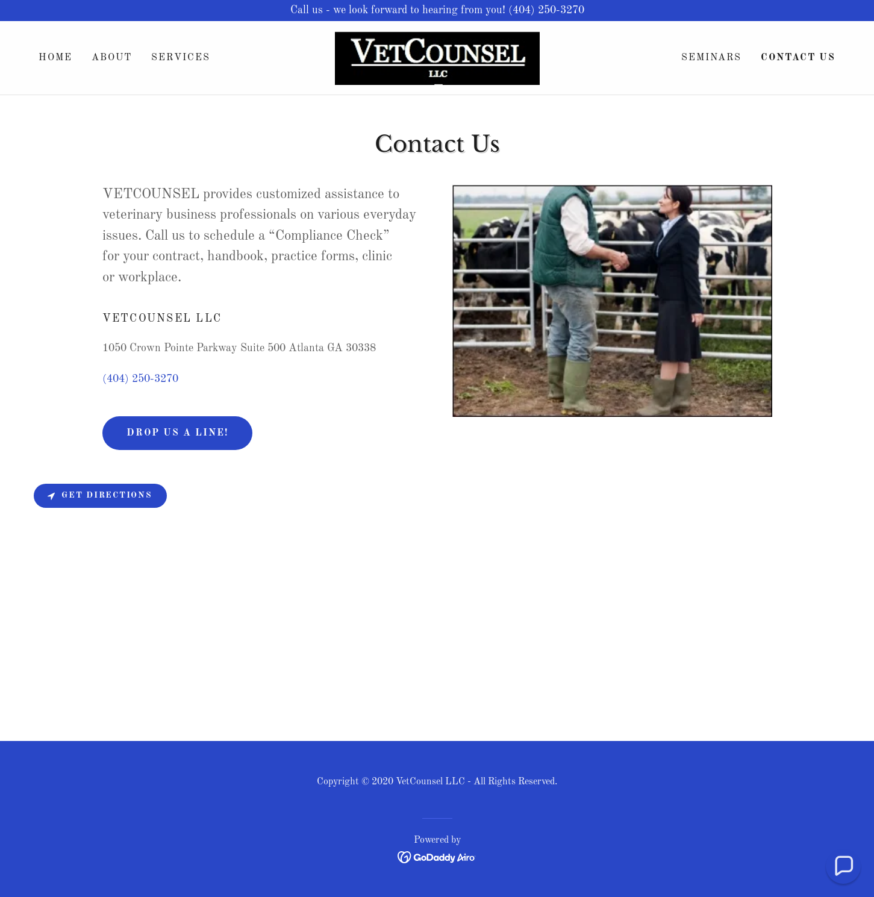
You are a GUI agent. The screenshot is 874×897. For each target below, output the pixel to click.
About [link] (112, 58)
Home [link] (55, 58)
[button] (843, 866)
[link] (436, 57)
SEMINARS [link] (711, 58)
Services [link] (180, 58)
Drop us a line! (177, 433)
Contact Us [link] (798, 58)
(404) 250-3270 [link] (140, 378)
